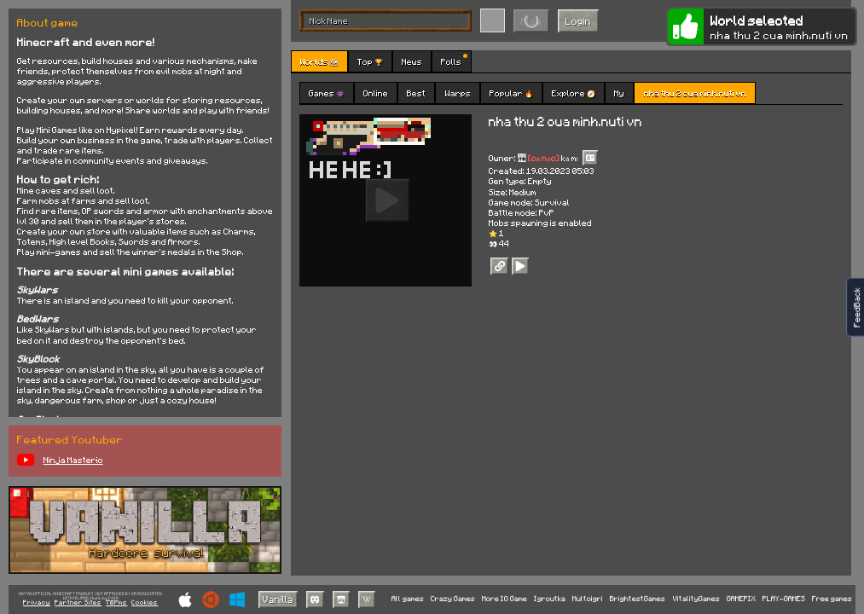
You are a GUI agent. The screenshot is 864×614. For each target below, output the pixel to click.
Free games (832, 599)
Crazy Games (453, 599)
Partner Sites (78, 602)
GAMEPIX (741, 599)
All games (407, 599)
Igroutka (549, 599)
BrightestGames (637, 599)
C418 (113, 598)
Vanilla (278, 599)
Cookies (144, 602)
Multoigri (587, 599)
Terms (116, 602)
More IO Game (504, 599)
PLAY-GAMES (784, 599)
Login (578, 20)
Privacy (36, 602)
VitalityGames (696, 599)
